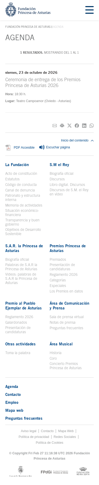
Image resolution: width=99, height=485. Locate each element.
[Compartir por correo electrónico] (55, 125)
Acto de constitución (21, 173)
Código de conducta (21, 184)
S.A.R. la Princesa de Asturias (24, 248)
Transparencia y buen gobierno (22, 222)
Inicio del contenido (77, 140)
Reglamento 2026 (64, 274)
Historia (56, 353)
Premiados (58, 259)
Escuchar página (54, 147)
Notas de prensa (63, 322)
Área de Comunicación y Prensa (69, 305)
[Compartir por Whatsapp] (91, 125)
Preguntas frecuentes (66, 328)
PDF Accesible (24, 148)
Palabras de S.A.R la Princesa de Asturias (21, 267)
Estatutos (12, 179)
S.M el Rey (59, 164)
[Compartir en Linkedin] (84, 125)
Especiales (58, 285)
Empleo (11, 402)
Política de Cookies (49, 443)
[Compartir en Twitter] (69, 125)
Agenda (11, 386)
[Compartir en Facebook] (77, 125)
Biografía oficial (61, 173)
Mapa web (14, 410)
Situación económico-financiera (22, 212)
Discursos (57, 179)
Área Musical (61, 343)
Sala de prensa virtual (67, 317)
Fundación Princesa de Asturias (28, 27)
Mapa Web (66, 431)
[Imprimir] (62, 125)
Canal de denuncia (20, 190)
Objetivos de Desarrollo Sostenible (23, 231)
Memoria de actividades (23, 205)
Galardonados (16, 322)
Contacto (13, 394)
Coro (53, 358)
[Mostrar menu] (89, 10)
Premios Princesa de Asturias (68, 248)
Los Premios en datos (66, 291)
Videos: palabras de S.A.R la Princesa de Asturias (21, 278)
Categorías (58, 280)
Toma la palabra (17, 353)
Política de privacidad (33, 437)
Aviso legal (28, 431)
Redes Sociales (65, 437)
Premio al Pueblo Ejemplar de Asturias (23, 305)
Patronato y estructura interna (22, 197)
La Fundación (17, 164)
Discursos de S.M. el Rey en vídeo (69, 192)
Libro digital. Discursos (67, 184)
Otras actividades (20, 343)
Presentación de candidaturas (62, 267)
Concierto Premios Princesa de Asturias (66, 366)
